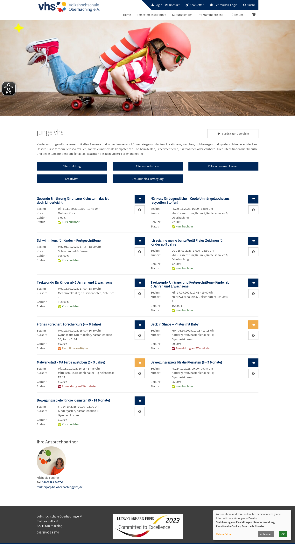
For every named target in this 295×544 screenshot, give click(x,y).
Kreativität (71, 179)
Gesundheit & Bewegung (148, 179)
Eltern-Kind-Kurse (147, 166)
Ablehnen (265, 534)
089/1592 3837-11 (53, 482)
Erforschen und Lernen (223, 166)
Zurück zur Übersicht (232, 133)
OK (283, 534)
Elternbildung (72, 166)
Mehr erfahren (224, 534)
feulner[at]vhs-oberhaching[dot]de (60, 487)
